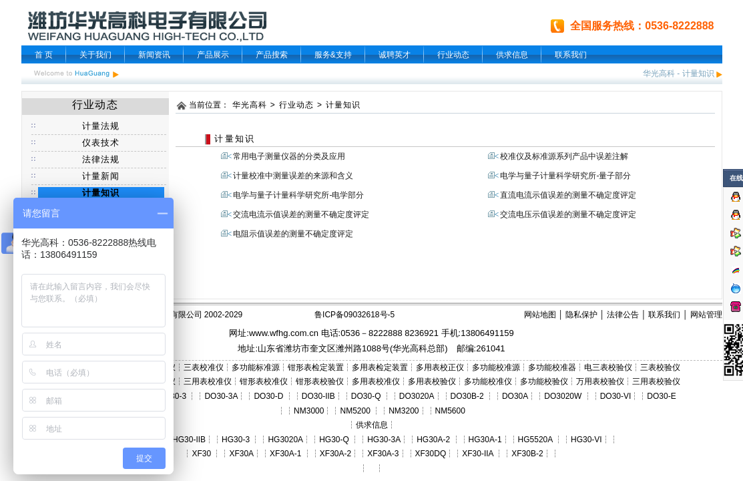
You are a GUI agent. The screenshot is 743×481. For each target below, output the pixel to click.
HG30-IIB (189, 439)
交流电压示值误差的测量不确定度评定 (568, 214)
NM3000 (309, 411)
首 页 (44, 54)
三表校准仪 (204, 367)
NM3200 (404, 411)
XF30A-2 (335, 453)
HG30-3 (236, 439)
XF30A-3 (383, 453)
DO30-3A (221, 396)
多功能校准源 (496, 367)
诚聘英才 (395, 54)
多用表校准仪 (376, 381)
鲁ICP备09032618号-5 (354, 314)
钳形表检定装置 (316, 367)
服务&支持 (333, 54)
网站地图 (540, 314)
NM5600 (450, 411)
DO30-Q (366, 396)
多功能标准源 (256, 367)
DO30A (515, 396)
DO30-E (661, 396)
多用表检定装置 (380, 367)
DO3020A (417, 396)
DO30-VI (616, 396)
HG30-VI (586, 439)
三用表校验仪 (656, 381)
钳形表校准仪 (264, 381)
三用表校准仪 (208, 381)
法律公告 (623, 314)
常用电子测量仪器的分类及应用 (289, 156)
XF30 (201, 453)
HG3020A (285, 439)
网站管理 (706, 314)
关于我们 (95, 54)
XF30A (241, 453)
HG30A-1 (485, 439)
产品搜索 (272, 54)
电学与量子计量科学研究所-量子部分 (565, 175)
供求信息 (512, 54)
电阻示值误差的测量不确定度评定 (293, 233)
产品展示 (213, 54)
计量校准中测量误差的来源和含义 (293, 175)
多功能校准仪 (488, 381)
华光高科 (659, 73)
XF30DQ (431, 453)
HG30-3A (384, 439)
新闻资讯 (154, 54)
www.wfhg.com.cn (283, 333)
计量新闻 (101, 176)
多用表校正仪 (440, 367)
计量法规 (101, 126)
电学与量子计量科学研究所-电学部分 (298, 195)
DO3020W (562, 396)
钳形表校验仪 (320, 381)
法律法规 (101, 159)
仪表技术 (101, 143)
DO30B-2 (467, 396)
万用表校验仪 (600, 381)
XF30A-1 (285, 453)
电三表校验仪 (608, 367)
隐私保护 (581, 314)
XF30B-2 (527, 453)
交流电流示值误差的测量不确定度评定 (301, 214)
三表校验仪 (660, 367)
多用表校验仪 (432, 381)
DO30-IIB (318, 396)
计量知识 (698, 73)
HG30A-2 (433, 439)
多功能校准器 (552, 367)
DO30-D (268, 396)
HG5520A (535, 439)
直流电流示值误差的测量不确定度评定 (568, 195)
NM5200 (355, 411)
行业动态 (453, 54)
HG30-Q (334, 439)
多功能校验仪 (544, 381)
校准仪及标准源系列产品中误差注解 (564, 156)
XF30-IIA (477, 453)
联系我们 (571, 54)
